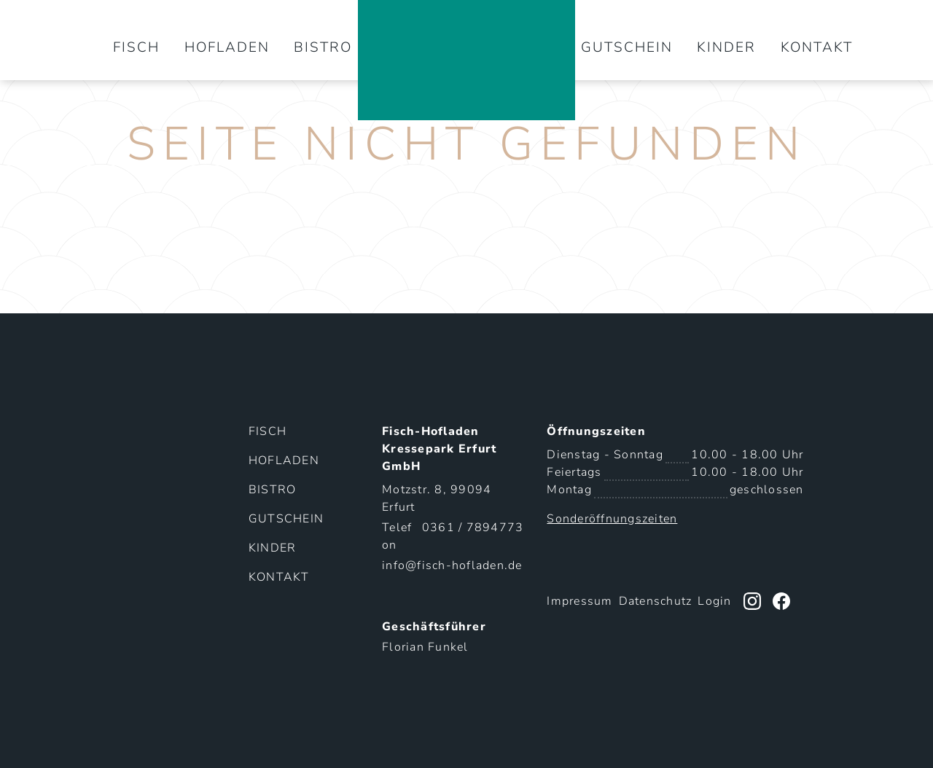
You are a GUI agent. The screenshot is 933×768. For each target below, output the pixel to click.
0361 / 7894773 (473, 528)
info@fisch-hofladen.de (452, 565)
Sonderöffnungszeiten (612, 519)
